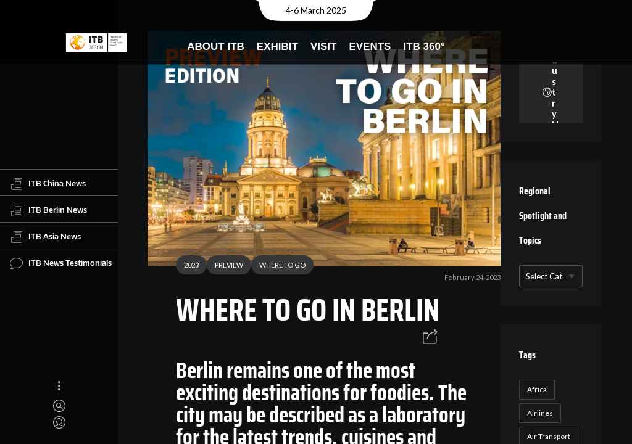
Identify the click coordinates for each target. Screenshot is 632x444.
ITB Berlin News (48, 210)
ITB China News (48, 184)
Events (370, 46)
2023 (191, 265)
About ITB (215, 46)
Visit (323, 46)
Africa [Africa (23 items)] (537, 389)
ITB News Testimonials (61, 263)
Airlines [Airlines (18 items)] (540, 412)
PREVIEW (229, 265)
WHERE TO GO (282, 265)
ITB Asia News (45, 237)
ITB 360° (423, 46)
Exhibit (277, 46)
